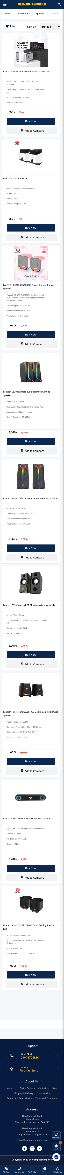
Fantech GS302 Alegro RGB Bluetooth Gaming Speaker (29, 605)
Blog (54, 1088)
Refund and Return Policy (19, 1098)
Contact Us (43, 1088)
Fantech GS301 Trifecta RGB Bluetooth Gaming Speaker (30, 498)
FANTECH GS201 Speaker (15, 178)
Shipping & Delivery (23, 1093)
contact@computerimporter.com (32, 1140)
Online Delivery (27, 1088)
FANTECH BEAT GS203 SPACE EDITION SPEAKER (26, 71)
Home (8, 13)
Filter (10, 26)
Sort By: (32, 26)
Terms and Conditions (46, 1098)
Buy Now (30, 121)
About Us (11, 1088)
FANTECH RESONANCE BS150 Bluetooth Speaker (27, 818)
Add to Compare (32, 130)
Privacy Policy (43, 1093)
